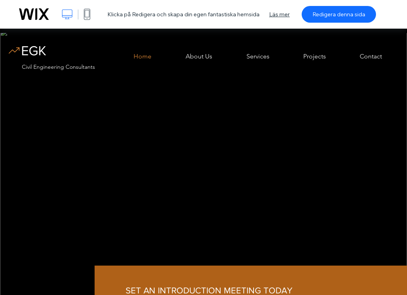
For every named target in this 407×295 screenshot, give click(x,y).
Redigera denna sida (338, 14)
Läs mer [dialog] (279, 14)
